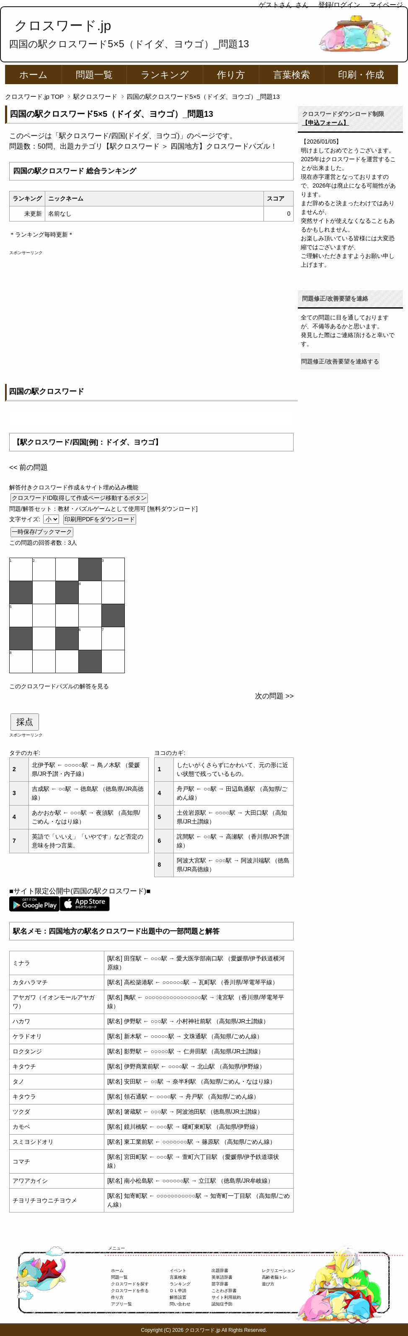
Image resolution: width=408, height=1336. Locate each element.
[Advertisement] (151, 314)
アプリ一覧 (121, 1304)
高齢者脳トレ (274, 1277)
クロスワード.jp (62, 25)
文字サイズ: (25, 519)
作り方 (231, 75)
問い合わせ (180, 1304)
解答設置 (178, 1297)
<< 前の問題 (28, 467)
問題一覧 (94, 75)
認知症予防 (222, 1304)
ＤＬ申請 (178, 1290)
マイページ (386, 4)
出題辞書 (220, 1270)
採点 (24, 721)
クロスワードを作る (130, 1290)
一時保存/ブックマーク (42, 531)
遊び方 (268, 1284)
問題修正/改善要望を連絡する (340, 361)
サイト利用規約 (226, 1297)
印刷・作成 (361, 75)
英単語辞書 (222, 1277)
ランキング (165, 75)
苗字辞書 (220, 1284)
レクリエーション (278, 1270)
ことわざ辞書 (224, 1290)
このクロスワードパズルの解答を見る (59, 686)
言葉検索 (291, 75)
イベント (178, 1270)
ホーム (33, 75)
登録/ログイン (339, 4)
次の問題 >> (274, 696)
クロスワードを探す (130, 1284)
